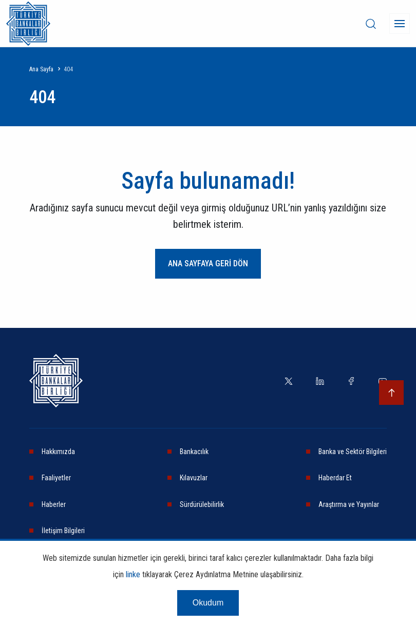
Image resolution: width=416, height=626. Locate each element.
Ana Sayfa (41, 69)
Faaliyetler (56, 478)
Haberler (54, 504)
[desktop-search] (371, 23)
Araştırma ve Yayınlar (348, 504)
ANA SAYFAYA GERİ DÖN (208, 263)
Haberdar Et (335, 478)
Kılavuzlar (193, 478)
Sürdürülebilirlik (202, 504)
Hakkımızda (58, 451)
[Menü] (399, 23)
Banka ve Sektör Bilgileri (352, 451)
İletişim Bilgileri (63, 530)
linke (133, 574)
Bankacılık (194, 451)
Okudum (208, 602)
